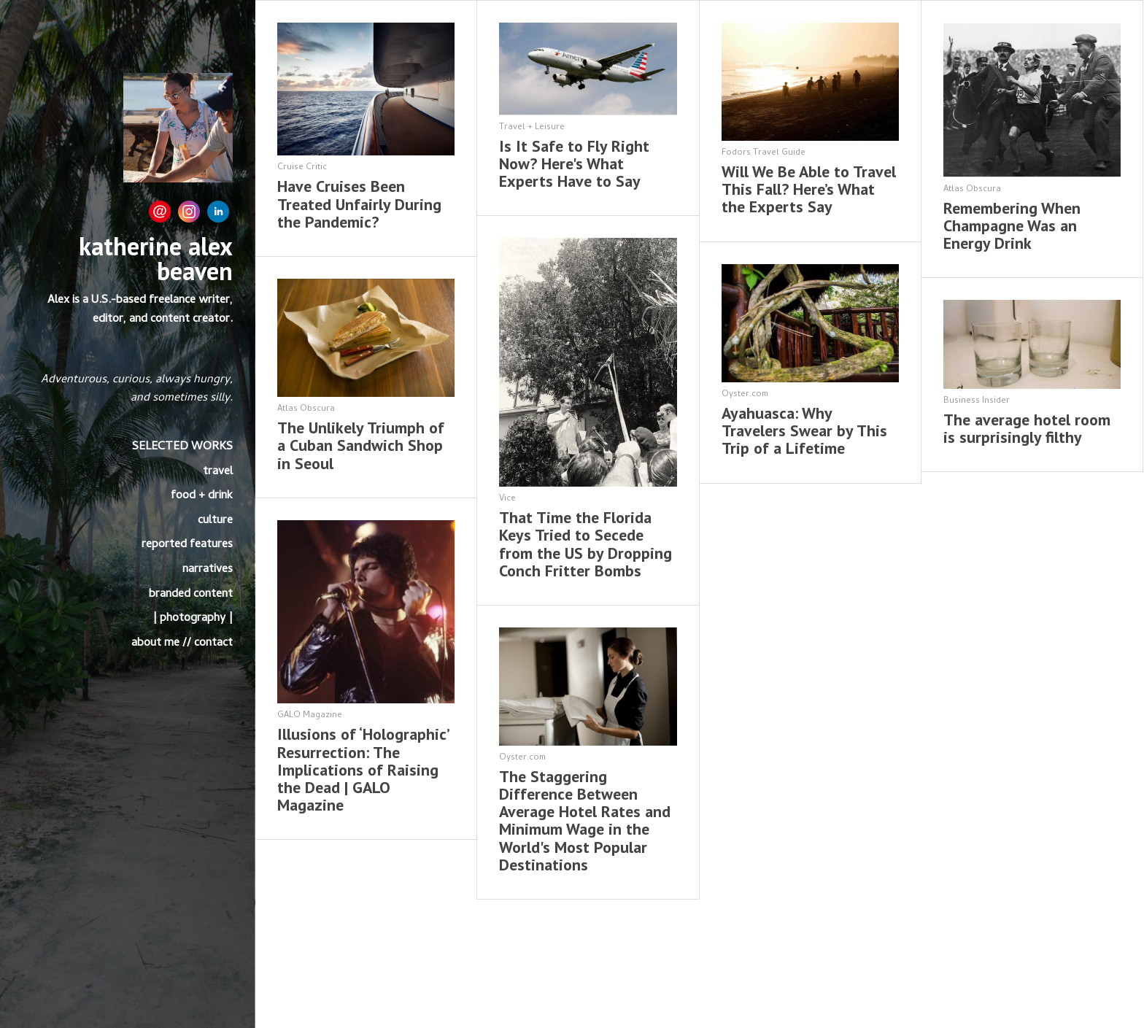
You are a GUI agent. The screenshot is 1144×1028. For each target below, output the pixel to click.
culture (215, 520)
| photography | (192, 618)
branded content (191, 594)
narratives (207, 569)
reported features (187, 545)
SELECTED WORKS (182, 447)
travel (218, 472)
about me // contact (182, 643)
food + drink (202, 496)
